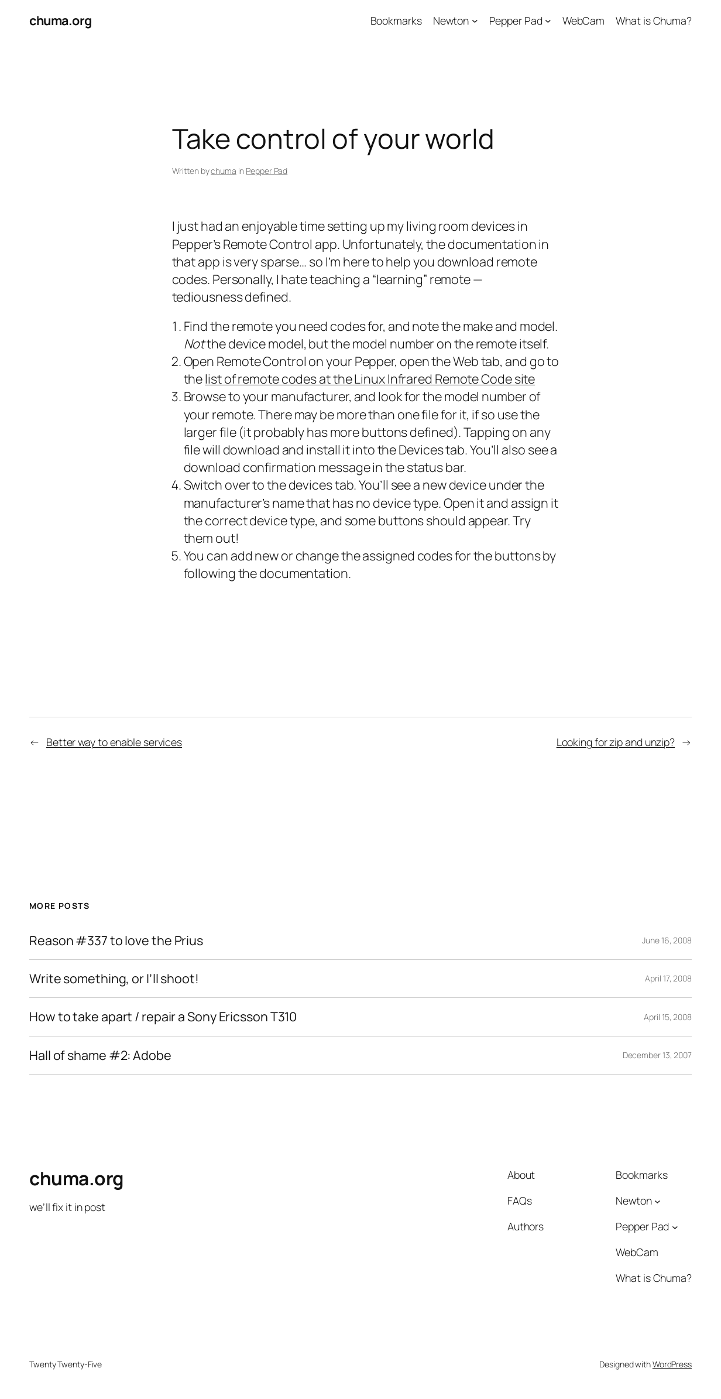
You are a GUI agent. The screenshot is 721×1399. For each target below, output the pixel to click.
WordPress (672, 1364)
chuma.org (60, 20)
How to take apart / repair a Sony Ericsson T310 (163, 1017)
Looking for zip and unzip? (616, 742)
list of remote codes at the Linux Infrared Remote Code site (370, 378)
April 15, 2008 (668, 1016)
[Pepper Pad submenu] (548, 21)
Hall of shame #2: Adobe (100, 1055)
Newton (451, 20)
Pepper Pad (516, 20)
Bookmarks (396, 20)
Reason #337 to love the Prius (116, 940)
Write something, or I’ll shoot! (114, 979)
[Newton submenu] (475, 21)
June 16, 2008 (667, 940)
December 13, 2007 (657, 1055)
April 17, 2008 (668, 978)
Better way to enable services (114, 742)
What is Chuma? (654, 20)
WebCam (583, 20)
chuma (223, 170)
